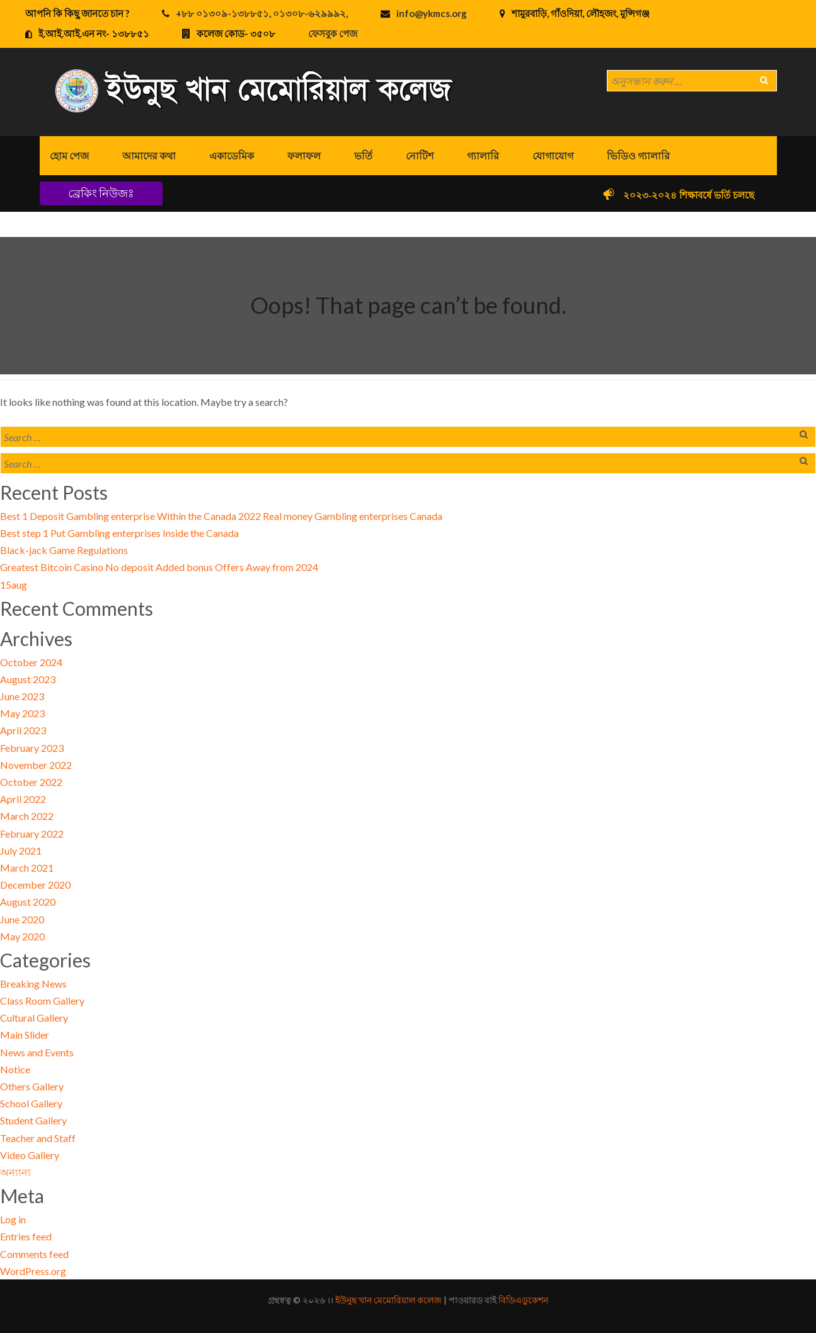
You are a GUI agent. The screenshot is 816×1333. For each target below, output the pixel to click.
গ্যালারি (483, 155)
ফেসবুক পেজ (332, 33)
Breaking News (33, 984)
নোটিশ (420, 155)
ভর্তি (363, 155)
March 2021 (27, 868)
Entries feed (26, 1236)
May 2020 (22, 936)
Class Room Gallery (42, 1001)
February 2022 (32, 834)
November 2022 (36, 765)
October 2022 (31, 782)
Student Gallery (33, 1120)
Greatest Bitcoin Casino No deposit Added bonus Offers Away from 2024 (159, 567)
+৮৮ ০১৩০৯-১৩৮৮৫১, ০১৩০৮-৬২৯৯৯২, (262, 13)
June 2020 (22, 919)
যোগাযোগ (552, 155)
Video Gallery (29, 1155)
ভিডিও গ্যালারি (638, 155)
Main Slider (24, 1035)
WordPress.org (33, 1271)
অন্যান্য (15, 1172)
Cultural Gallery (34, 1018)
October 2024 (31, 662)
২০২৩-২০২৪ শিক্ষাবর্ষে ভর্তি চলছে (694, 195)
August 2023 (27, 679)
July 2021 (21, 851)
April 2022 (23, 799)
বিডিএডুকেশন (523, 1300)
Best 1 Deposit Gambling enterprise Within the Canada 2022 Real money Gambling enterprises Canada (221, 516)
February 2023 (32, 748)
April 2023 (23, 730)
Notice (15, 1069)
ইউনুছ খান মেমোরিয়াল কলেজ (388, 1300)
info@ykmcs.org (431, 13)
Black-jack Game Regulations (64, 550)
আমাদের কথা (149, 155)
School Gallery (31, 1103)
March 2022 (27, 816)
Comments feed (34, 1254)
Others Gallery (32, 1086)
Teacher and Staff (38, 1138)
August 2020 (27, 902)
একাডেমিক (231, 155)
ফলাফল (304, 155)
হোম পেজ (69, 155)
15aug (13, 585)
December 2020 (35, 885)
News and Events (37, 1052)
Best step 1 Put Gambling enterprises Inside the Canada (119, 533)
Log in (13, 1219)
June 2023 (22, 696)
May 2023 (22, 713)
